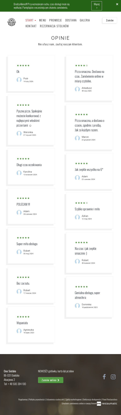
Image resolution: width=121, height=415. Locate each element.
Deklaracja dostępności (92, 399)
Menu (42, 20)
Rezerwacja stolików (54, 26)
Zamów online (51, 380)
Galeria (85, 20)
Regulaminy (23, 399)
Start (31, 20)
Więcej (97, 5)
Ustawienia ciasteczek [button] (55, 399)
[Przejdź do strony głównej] (12, 22)
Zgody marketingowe (73, 399)
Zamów (110, 20)
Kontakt (31, 26)
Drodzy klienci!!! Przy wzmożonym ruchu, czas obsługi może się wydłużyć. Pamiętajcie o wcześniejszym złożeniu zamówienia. (41, 5)
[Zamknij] (117, 4)
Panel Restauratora (109, 399)
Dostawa (71, 20)
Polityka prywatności (37, 399)
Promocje (55, 20)
